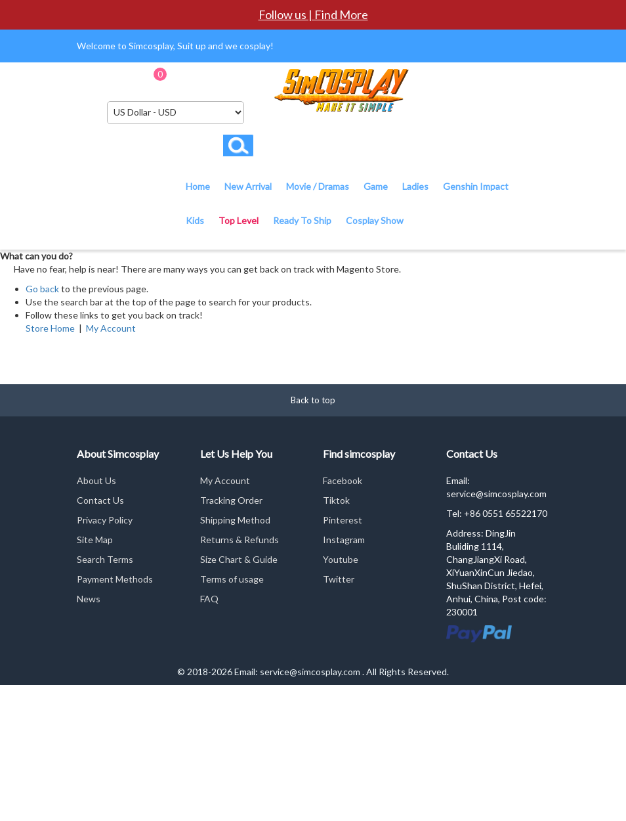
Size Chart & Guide (239, 559)
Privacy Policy (105, 519)
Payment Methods (115, 579)
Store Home (50, 328)
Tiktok (336, 500)
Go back (42, 288)
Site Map (95, 539)
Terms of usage (232, 579)
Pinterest (342, 519)
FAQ (209, 598)
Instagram (344, 539)
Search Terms (105, 559)
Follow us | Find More (313, 14)
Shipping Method (235, 519)
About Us (96, 480)
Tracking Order (231, 500)
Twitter (338, 579)
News (88, 598)
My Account (111, 328)
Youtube (340, 559)
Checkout (243, 78)
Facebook (342, 480)
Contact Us (100, 500)
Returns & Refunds (239, 539)
